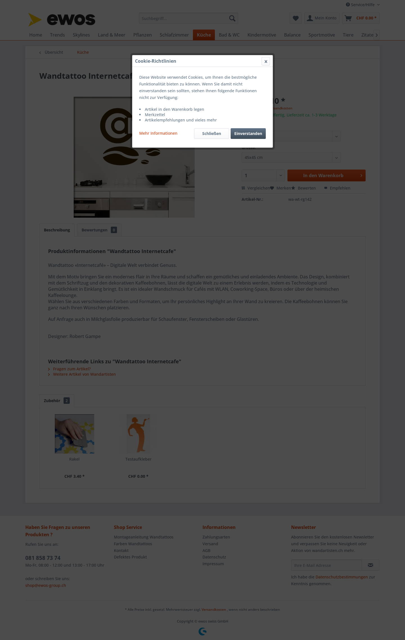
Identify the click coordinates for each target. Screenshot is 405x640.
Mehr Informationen (158, 133)
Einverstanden (248, 133)
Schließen (211, 133)
